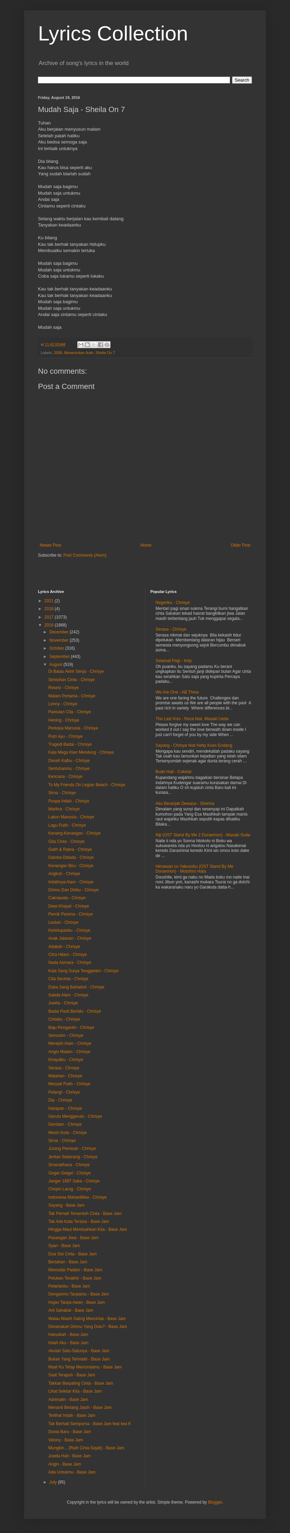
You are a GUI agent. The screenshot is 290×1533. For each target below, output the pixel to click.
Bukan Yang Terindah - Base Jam (78, 1359)
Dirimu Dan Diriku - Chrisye (73, 890)
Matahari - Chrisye (65, 1076)
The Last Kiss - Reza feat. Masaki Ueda (192, 718)
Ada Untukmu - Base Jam (72, 1472)
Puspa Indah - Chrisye (68, 801)
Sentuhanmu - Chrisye (68, 768)
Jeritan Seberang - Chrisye (73, 1156)
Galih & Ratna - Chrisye (70, 849)
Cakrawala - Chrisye (67, 897)
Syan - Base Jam (64, 1245)
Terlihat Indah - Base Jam (71, 1415)
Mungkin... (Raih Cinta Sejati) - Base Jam (86, 1448)
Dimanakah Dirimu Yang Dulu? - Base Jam (87, 1326)
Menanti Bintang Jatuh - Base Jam (80, 1407)
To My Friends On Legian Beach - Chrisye (86, 784)
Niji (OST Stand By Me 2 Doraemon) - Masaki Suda (203, 835)
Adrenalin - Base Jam (68, 1399)
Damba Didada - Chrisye (71, 857)
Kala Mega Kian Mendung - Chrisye (81, 752)
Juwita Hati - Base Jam (69, 1455)
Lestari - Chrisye (63, 922)
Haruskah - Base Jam (68, 1334)
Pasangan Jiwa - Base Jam (73, 1237)
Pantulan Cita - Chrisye (69, 711)
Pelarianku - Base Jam (69, 1286)
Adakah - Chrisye (64, 946)
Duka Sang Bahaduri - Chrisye (76, 987)
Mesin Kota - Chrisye (67, 1132)
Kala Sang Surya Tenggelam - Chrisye (83, 970)
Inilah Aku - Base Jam (68, 1342)
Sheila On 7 (105, 353)
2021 (50, 600)
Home (146, 545)
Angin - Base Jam (64, 1464)
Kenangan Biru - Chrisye (71, 865)
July (53, 1482)
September (60, 656)
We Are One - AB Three (177, 692)
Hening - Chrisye (63, 720)
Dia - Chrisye (60, 1100)
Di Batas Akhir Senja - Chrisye (76, 671)
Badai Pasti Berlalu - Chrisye (74, 1011)
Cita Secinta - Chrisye (68, 978)
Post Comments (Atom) (84, 555)
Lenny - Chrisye (62, 704)
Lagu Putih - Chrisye (67, 825)
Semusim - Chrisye (65, 1035)
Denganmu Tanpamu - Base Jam (78, 1294)
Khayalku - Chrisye (65, 1059)
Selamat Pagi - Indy (174, 660)
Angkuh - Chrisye (64, 873)
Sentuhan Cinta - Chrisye (71, 679)
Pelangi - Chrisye (64, 1092)
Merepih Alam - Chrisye (69, 1043)
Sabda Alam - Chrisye (68, 995)
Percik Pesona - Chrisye (70, 914)
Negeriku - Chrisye (173, 602)
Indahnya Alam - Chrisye (71, 882)
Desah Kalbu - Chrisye (69, 760)
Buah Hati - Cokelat (174, 771)
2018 (50, 608)
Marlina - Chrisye (64, 809)
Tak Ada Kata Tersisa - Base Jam (78, 1221)
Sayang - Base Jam (66, 1205)
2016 (50, 625)
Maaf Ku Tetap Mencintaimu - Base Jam (85, 1367)
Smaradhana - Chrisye (69, 1164)
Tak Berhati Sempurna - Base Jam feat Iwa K (89, 1423)
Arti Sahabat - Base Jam (70, 1310)
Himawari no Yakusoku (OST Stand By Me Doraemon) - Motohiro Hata (194, 869)
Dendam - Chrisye (65, 1124)
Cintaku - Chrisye (64, 1019)
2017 (50, 617)
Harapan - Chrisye (65, 1108)
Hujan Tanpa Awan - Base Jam (76, 1302)
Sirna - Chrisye (62, 792)
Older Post (240, 545)
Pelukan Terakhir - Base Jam (74, 1278)
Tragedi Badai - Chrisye (70, 744)
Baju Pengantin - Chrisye (71, 1027)
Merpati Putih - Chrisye (69, 1083)
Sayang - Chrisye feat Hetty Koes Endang (194, 745)
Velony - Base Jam (65, 1440)
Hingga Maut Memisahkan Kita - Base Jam (87, 1229)
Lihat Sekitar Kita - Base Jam (75, 1391)
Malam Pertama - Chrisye (71, 696)
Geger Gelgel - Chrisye (69, 1173)
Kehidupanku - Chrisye (69, 930)
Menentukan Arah (79, 353)
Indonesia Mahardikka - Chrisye (77, 1197)
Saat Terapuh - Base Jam (71, 1375)
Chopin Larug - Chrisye (69, 1189)
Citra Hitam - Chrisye (67, 954)
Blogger (215, 1502)
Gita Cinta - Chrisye (66, 841)
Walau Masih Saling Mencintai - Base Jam (87, 1318)
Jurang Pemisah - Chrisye (72, 1148)
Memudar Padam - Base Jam (75, 1269)
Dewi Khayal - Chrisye (68, 906)
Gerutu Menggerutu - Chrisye (75, 1116)
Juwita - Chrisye (63, 1003)
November (59, 640)
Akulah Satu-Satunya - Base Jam (78, 1350)
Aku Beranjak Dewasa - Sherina (185, 803)
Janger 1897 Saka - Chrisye (74, 1181)
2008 (58, 353)
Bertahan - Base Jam (67, 1262)
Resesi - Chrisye (63, 687)
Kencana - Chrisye (65, 776)
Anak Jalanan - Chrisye (69, 938)
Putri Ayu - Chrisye (65, 736)
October (57, 648)
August (56, 664)
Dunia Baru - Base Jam (69, 1431)
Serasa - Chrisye (63, 1068)
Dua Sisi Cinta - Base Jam (72, 1254)
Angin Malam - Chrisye (69, 1051)
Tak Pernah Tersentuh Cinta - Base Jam (85, 1213)
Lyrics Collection (113, 33)
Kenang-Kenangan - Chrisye (74, 833)
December (59, 632)
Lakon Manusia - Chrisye (71, 817)
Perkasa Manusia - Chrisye (73, 728)
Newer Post (50, 545)
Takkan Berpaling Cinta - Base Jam (80, 1383)
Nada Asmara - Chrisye (69, 962)
